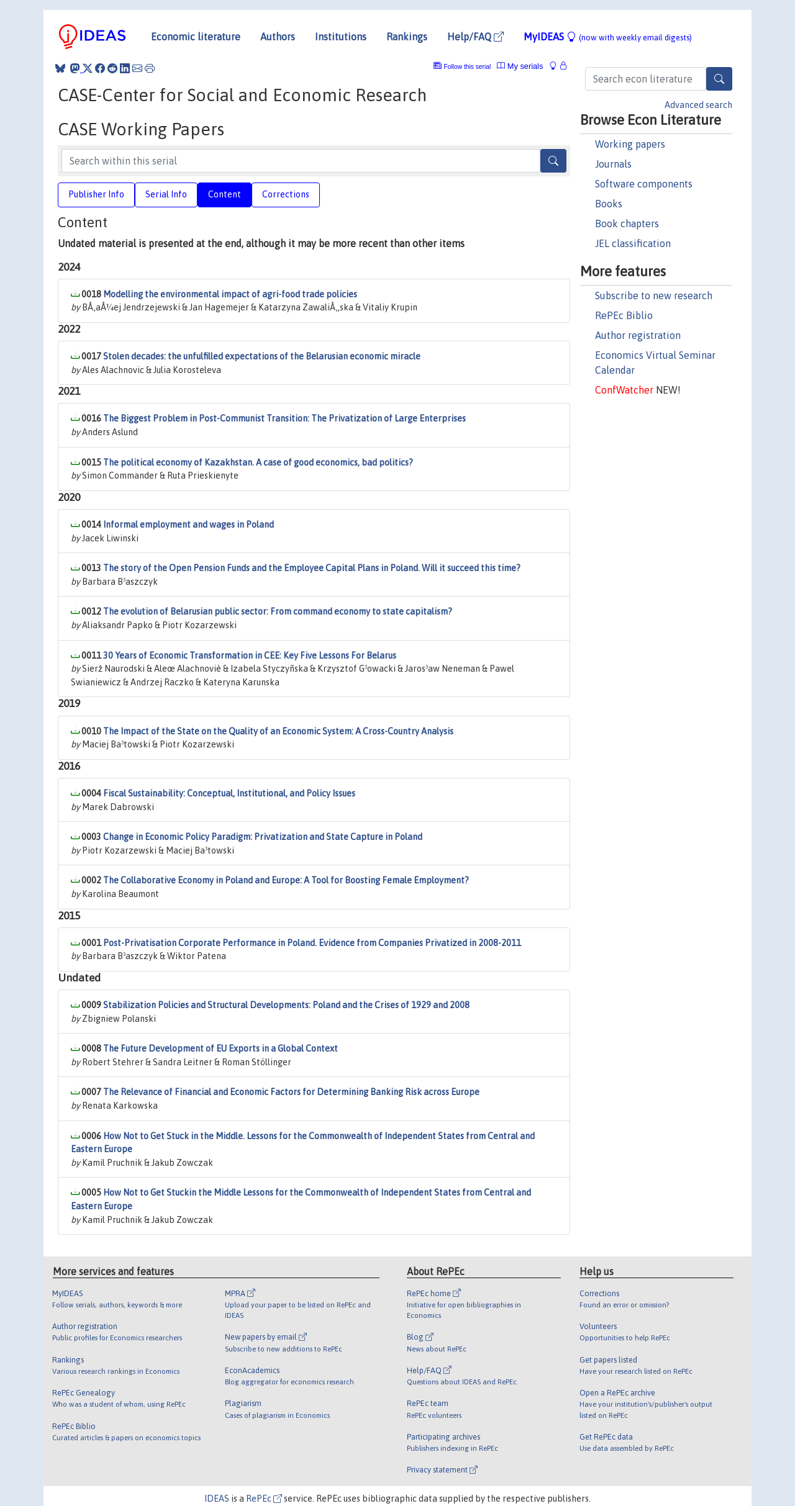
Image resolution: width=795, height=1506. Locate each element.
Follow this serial (467, 66)
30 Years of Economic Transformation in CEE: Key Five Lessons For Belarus (249, 656)
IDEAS (216, 1499)
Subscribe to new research (653, 295)
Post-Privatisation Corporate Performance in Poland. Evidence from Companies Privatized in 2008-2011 (312, 943)
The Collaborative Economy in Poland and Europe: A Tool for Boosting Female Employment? (286, 880)
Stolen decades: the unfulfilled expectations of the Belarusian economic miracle (261, 356)
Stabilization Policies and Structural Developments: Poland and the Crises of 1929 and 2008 (286, 1005)
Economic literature (195, 36)
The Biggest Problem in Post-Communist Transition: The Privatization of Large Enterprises (284, 418)
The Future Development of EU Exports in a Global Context (220, 1048)
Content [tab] (224, 194)
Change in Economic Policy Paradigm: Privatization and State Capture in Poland (262, 837)
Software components (644, 183)
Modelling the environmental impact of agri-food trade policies (230, 294)
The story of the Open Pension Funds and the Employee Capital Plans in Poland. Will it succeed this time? (311, 568)
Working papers (630, 144)
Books (608, 203)
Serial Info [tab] (166, 194)
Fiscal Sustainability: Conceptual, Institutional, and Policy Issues (229, 793)
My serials (520, 66)
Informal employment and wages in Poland (188, 525)
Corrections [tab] (285, 194)
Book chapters (627, 223)
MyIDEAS (608, 36)
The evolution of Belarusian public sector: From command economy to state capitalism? (277, 611)
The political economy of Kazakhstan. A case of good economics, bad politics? (258, 462)
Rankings (406, 36)
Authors (277, 36)
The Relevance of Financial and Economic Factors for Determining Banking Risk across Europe (291, 1092)
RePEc (264, 1499)
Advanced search (698, 105)
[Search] (719, 79)
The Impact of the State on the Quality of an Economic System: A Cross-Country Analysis (278, 731)
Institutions (340, 36)
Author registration (638, 335)
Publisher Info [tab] (96, 194)
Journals (613, 163)
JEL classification (633, 243)
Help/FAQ (475, 36)
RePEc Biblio (624, 315)
